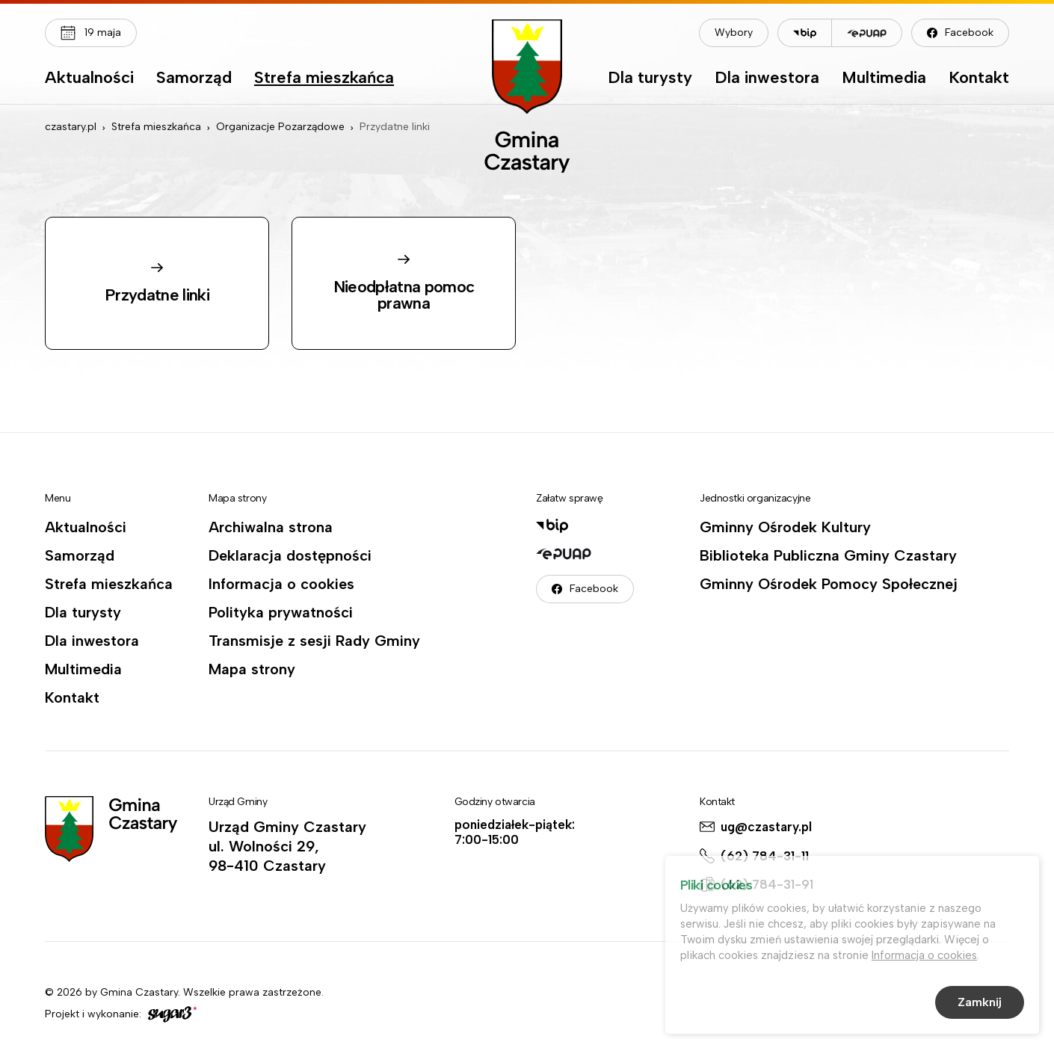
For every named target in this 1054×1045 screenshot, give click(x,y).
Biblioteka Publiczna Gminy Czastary (828, 555)
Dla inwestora (767, 78)
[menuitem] (89, 81)
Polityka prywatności (281, 612)
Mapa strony (252, 669)
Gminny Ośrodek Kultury (785, 527)
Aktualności (89, 78)
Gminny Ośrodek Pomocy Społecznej (829, 584)
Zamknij (980, 1004)
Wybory (734, 32)
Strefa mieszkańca (324, 78)
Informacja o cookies (281, 584)
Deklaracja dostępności (290, 555)
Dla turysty (650, 78)
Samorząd (194, 78)
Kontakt (979, 78)
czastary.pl (70, 126)
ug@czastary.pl (766, 826)
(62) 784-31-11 (765, 855)
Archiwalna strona (271, 527)
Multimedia (884, 78)
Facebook (969, 32)
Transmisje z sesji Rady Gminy (314, 640)
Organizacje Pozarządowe (280, 126)
